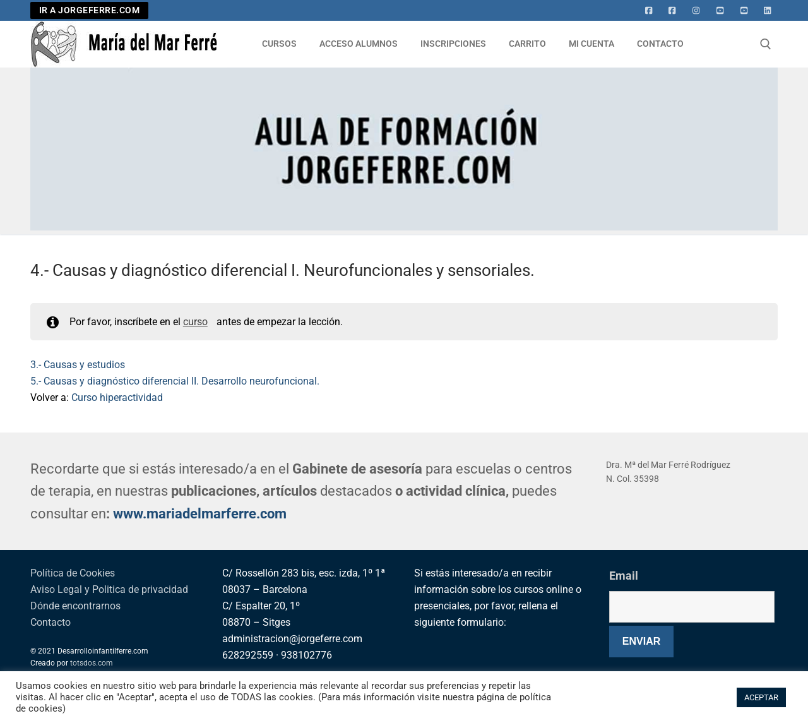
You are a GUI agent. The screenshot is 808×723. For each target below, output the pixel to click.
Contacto (50, 622)
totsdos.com (91, 663)
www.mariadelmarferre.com (200, 514)
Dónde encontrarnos (75, 606)
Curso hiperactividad (117, 397)
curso (195, 322)
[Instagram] (696, 10)
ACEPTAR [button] (761, 697)
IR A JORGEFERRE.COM (89, 10)
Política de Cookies (72, 573)
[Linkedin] (768, 10)
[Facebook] (649, 10)
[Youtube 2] (744, 10)
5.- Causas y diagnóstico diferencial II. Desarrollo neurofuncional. (174, 381)
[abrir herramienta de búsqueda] (765, 44)
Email (623, 575)
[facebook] (672, 10)
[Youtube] (720, 10)
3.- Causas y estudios (77, 365)
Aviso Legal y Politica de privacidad (109, 589)
